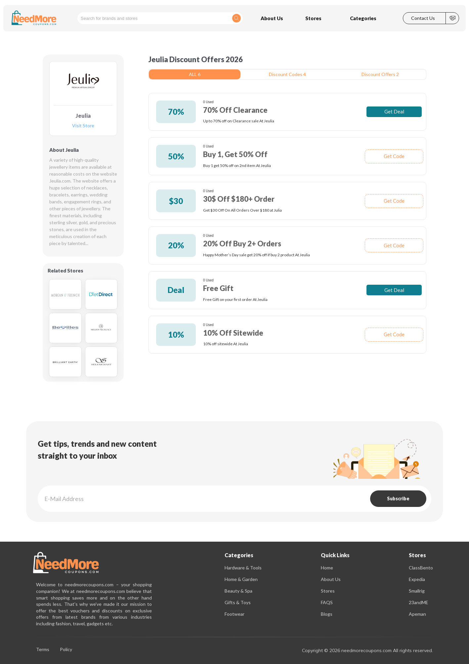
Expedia (417, 579)
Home (327, 567)
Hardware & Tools (243, 567)
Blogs (326, 614)
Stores (328, 591)
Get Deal (394, 111)
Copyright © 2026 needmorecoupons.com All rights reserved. (367, 650)
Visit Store (83, 125)
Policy (66, 649)
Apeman (417, 614)
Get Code (394, 156)
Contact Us (423, 18)
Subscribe (398, 498)
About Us (331, 579)
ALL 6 (194, 74)
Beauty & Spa (238, 591)
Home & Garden (241, 579)
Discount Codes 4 (287, 74)
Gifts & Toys (238, 602)
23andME (418, 602)
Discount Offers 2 (380, 74)
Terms (42, 649)
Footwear (234, 614)
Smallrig (417, 591)
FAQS (327, 602)
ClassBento (421, 567)
